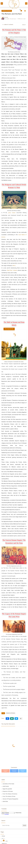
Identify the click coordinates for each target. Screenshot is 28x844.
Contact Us (4, 841)
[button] (7, 718)
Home (3, 836)
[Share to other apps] (21, 718)
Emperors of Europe (10, 713)
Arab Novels (6, 786)
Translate (5, 814)
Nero (14, 265)
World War (5, 801)
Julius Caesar (12, 212)
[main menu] (2, 3)
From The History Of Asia (9, 796)
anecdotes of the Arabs (8, 783)
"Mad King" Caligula (12, 270)
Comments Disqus (22, 771)
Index (3, 838)
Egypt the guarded (7, 788)
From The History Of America (10, 793)
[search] (26, 3)
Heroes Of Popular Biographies (10, 799)
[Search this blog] (11, 825)
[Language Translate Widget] (8, 813)
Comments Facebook (14, 771)
